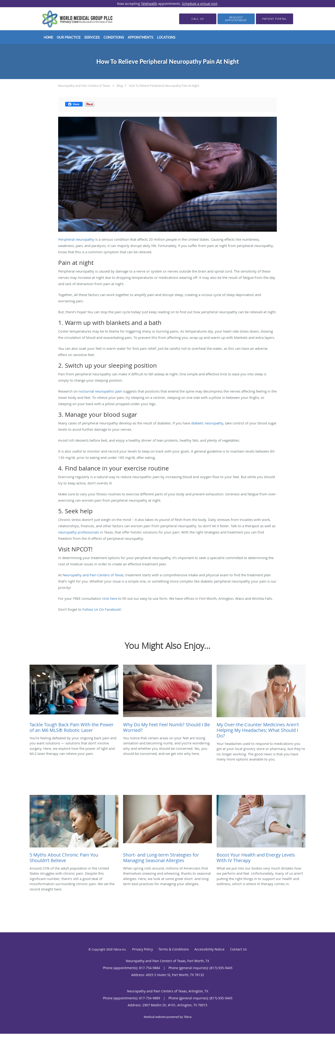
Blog (120, 85)
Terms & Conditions (173, 949)
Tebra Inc (119, 949)
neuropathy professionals (78, 532)
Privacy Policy (142, 949)
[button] (236, 18)
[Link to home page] (70, 18)
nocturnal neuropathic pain (100, 391)
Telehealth (149, 3)
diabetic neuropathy (207, 423)
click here (109, 598)
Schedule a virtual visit (199, 3)
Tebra (187, 1017)
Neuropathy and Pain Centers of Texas (84, 85)
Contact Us (238, 949)
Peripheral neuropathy (76, 239)
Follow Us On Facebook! (102, 609)
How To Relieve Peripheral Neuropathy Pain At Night (164, 85)
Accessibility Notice (209, 949)
